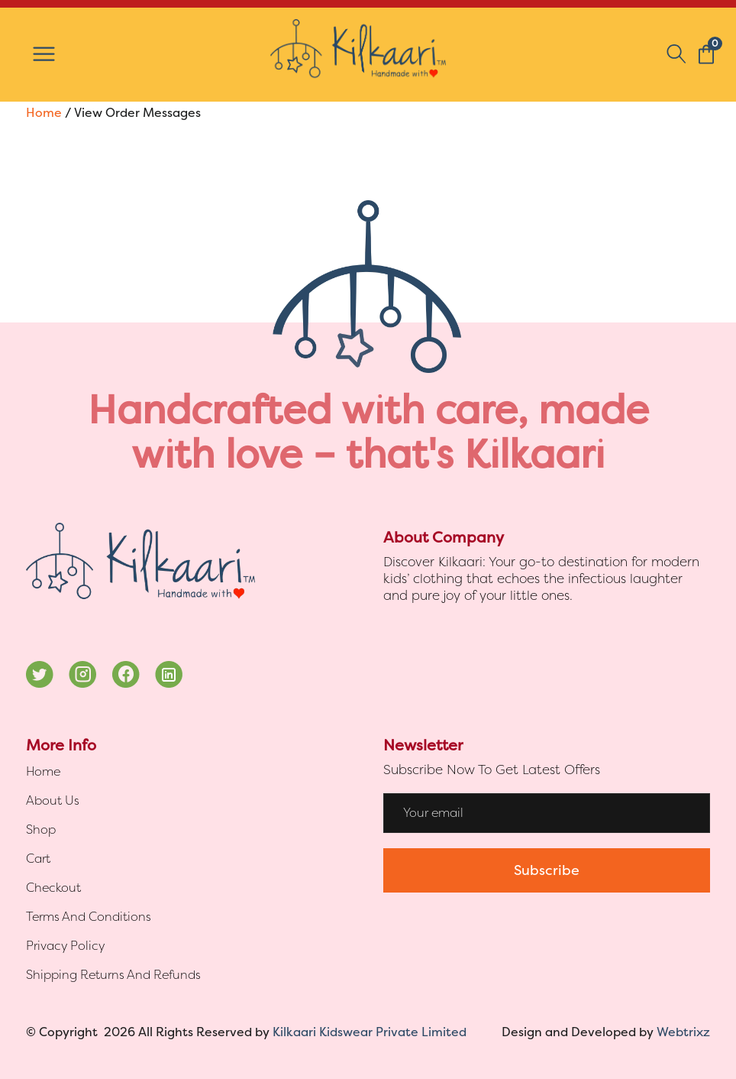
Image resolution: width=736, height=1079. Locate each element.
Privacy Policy (65, 945)
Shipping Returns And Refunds (113, 974)
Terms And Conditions (88, 916)
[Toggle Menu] (44, 54)
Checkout (53, 887)
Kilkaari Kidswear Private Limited (369, 1032)
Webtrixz (683, 1032)
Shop (41, 829)
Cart (38, 858)
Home (44, 112)
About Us (52, 800)
